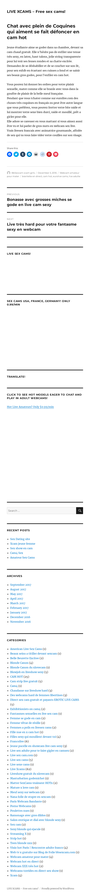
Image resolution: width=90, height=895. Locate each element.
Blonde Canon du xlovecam (28, 667)
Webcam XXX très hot (24, 866)
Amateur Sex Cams (22, 557)
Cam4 (14, 686)
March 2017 (17, 603)
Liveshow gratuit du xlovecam (29, 773)
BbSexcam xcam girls (23, 172)
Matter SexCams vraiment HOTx (31, 783)
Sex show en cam (21, 548)
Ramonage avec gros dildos (28, 815)
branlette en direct (32, 176)
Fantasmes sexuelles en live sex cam (34, 713)
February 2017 (19, 607)
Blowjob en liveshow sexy (27, 672)
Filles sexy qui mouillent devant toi (33, 736)
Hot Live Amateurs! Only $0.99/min (30, 406)
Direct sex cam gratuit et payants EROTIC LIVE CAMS (44, 699)
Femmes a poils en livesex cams (31, 727)
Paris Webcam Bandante (26, 801)
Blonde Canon (19, 662)
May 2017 (16, 594)
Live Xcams (17, 769)
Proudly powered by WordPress (58, 888)
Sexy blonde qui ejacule (25, 829)
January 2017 (18, 612)
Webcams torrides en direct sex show (34, 870)
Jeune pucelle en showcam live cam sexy (36, 746)
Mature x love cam (22, 787)
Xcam (13, 875)
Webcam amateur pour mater (29, 857)
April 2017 (16, 598)
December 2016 (20, 617)
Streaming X (18, 833)
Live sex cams (19, 759)
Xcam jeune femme (22, 543)
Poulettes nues (20, 810)
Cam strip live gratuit (24, 681)
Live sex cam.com (21, 755)
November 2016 (20, 621)
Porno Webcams (20, 806)
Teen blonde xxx (21, 843)
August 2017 (18, 589)
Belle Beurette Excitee (24, 658)
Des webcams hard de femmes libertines (36, 695)
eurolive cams (60, 176)
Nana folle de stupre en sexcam (30, 796)
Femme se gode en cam (25, 718)
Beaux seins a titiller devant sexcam (33, 653)
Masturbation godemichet (27, 778)
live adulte (74, 176)
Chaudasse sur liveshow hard (29, 690)
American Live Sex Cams (26, 649)
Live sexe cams (20, 764)
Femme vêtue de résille (25, 723)
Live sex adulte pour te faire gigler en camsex (39, 750)
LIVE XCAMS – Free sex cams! (36, 11)
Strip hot (16, 838)
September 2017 (20, 584)
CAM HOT (16, 676)
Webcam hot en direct (24, 861)
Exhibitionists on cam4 (25, 709)
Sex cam (15, 824)
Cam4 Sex (16, 553)
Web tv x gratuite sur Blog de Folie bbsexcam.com (42, 852)
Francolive (17, 741)
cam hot (47, 176)
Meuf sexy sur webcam (25, 792)
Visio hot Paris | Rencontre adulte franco (36, 847)
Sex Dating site (20, 539)
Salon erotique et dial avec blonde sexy (35, 820)
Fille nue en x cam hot (24, 732)
